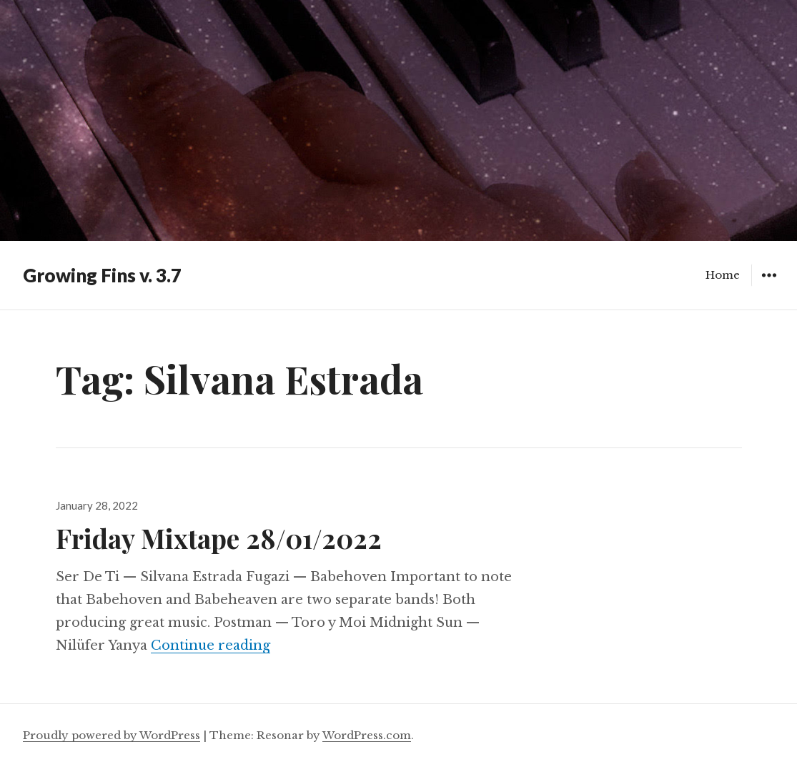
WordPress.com (366, 735)
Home (723, 275)
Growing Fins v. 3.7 (102, 275)
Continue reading (210, 645)
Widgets (769, 285)
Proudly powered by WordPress (111, 735)
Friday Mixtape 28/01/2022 (219, 537)
